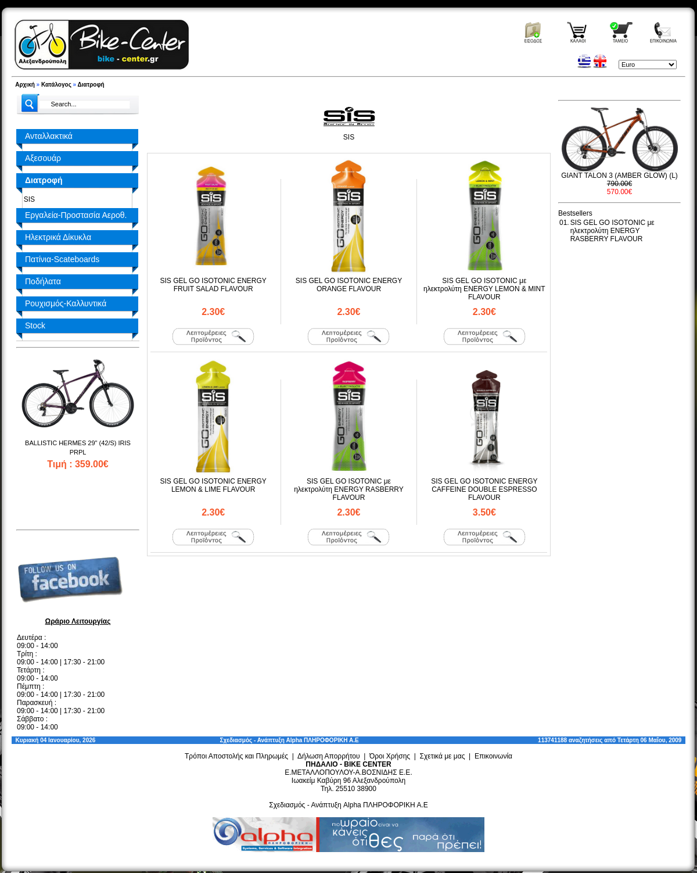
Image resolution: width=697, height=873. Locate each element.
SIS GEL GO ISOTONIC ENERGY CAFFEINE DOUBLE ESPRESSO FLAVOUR (484, 489)
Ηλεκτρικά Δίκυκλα (58, 237)
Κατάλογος (56, 84)
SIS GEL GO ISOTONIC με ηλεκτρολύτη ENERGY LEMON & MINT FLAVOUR (484, 289)
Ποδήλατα (43, 281)
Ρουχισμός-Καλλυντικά (65, 303)
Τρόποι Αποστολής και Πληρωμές (236, 756)
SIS (27, 199)
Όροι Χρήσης (389, 756)
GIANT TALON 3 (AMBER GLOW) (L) (619, 175)
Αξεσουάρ (43, 158)
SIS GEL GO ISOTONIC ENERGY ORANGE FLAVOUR (349, 285)
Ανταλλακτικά (49, 136)
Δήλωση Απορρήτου (328, 756)
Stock (35, 325)
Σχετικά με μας (442, 756)
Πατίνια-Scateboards (62, 259)
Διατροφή (91, 84)
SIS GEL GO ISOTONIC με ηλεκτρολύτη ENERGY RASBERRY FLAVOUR (349, 489)
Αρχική (25, 84)
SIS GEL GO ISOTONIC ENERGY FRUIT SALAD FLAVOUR (213, 285)
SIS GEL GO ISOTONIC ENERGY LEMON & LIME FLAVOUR (213, 485)
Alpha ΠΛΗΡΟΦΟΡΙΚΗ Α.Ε (322, 740)
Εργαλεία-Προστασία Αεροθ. (76, 215)
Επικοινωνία (493, 756)
